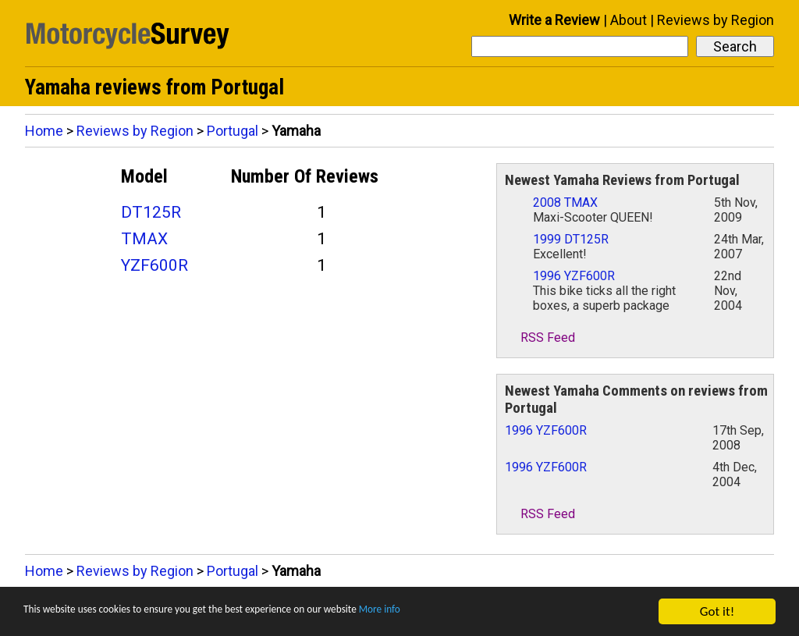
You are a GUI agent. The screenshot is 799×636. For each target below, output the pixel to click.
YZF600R (154, 265)
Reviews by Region (715, 20)
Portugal (232, 131)
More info (479, 613)
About (628, 20)
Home (44, 131)
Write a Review (554, 20)
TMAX (144, 238)
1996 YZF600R (574, 275)
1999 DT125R (571, 239)
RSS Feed (540, 337)
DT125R (151, 212)
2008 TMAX (565, 202)
